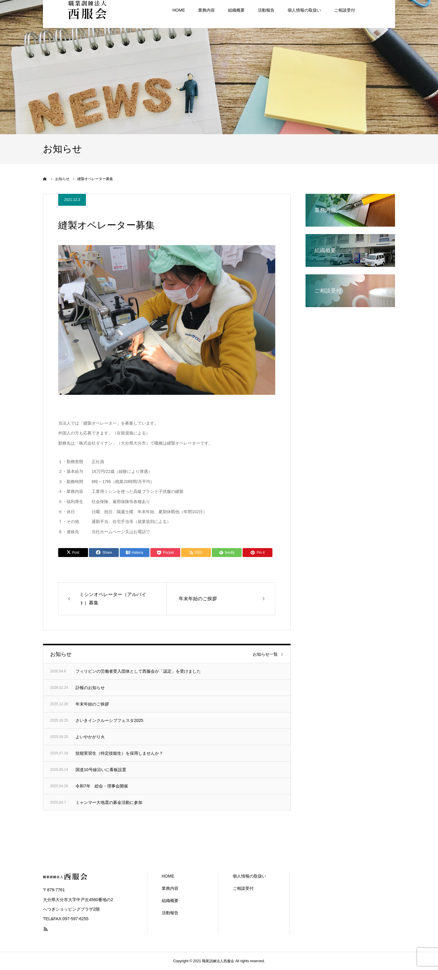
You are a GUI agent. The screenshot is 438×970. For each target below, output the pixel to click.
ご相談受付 (243, 888)
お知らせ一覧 (265, 654)
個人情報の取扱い (249, 876)
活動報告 (170, 912)
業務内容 (170, 888)
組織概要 (170, 900)
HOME (168, 876)
